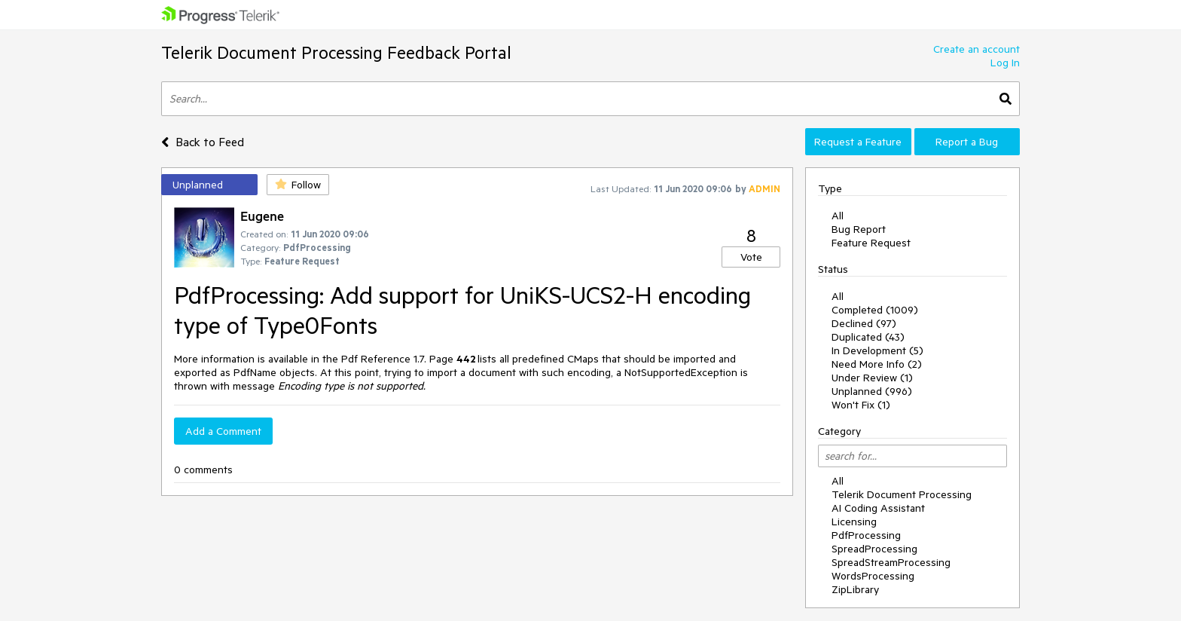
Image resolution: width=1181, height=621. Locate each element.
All (838, 215)
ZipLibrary (855, 589)
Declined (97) (864, 323)
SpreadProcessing (874, 548)
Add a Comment (223, 431)
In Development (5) (877, 350)
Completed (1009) (875, 310)
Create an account (976, 49)
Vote (751, 257)
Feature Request (871, 242)
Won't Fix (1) (861, 404)
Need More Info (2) (877, 364)
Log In (1005, 62)
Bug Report (859, 229)
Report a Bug (966, 141)
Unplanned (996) (872, 391)
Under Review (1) (872, 377)
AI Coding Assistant (878, 508)
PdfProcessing (866, 535)
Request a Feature (858, 141)
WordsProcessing (873, 576)
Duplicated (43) (868, 337)
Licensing (854, 521)
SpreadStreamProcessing (891, 562)
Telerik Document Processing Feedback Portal (336, 52)
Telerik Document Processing (902, 494)
